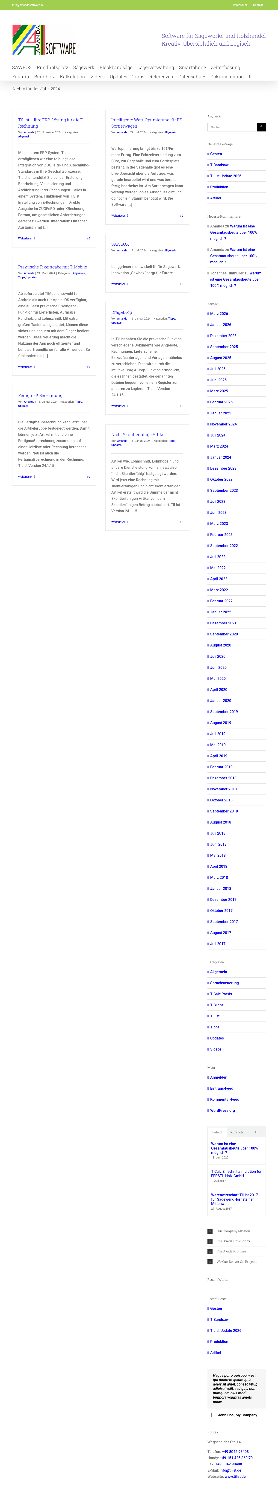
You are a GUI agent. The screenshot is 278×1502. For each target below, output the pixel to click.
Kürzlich (236, 1132)
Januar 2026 (220, 325)
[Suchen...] (232, 127)
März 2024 (219, 446)
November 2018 (223, 789)
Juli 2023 (217, 501)
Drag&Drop (121, 312)
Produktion (219, 187)
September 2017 (224, 922)
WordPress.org (222, 1110)
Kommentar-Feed (224, 1099)
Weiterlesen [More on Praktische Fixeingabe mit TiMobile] (25, 367)
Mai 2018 (218, 855)
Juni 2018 (218, 844)
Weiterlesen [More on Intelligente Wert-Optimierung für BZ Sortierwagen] (118, 215)
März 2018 (219, 877)
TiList (214, 1016)
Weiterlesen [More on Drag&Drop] (118, 406)
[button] (250, 76)
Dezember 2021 (223, 623)
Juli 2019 (217, 734)
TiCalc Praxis (221, 994)
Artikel (215, 198)
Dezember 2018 (223, 778)
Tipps (21, 277)
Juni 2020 (218, 667)
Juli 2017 (217, 944)
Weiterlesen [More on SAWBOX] (118, 284)
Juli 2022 (217, 557)
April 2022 (218, 579)
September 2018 (224, 811)
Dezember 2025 (223, 336)
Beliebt (217, 1132)
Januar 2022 (220, 612)
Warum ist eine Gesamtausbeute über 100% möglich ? (233, 232)
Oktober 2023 (221, 479)
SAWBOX (120, 244)
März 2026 (219, 313)
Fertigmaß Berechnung (40, 395)
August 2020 (220, 645)
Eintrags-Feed (221, 1088)
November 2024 (223, 424)
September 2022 (224, 546)
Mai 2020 (218, 678)
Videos (216, 1049)
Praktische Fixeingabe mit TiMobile (52, 267)
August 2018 (220, 822)
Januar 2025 (220, 413)
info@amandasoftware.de (28, 5)
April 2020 (218, 689)
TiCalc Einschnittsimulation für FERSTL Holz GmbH (236, 1173)
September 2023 (224, 490)
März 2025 (219, 391)
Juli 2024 (217, 435)
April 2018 (218, 866)
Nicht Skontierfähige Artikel (138, 434)
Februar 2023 (221, 535)
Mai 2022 (218, 568)
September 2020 (224, 634)
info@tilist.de (230, 1470)
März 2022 (219, 590)
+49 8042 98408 (235, 1452)
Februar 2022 (221, 601)
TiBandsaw (219, 165)
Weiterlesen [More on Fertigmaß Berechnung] (25, 476)
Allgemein (24, 136)
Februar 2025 (221, 402)
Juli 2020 (217, 656)
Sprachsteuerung (224, 983)
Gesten (216, 154)
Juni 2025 (218, 380)
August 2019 (220, 723)
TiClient (216, 1005)
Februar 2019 (221, 767)
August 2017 (220, 933)
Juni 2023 (218, 512)
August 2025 (220, 358)
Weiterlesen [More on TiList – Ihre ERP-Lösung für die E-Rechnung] (25, 238)
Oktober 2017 (221, 910)
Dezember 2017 (223, 899)
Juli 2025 (217, 369)
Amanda (29, 132)
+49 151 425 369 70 (236, 1458)
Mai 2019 (218, 745)
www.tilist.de (235, 1476)
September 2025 (224, 347)
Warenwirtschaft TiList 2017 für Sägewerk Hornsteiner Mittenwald (234, 1199)
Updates (32, 277)
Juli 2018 (217, 833)
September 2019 (224, 712)
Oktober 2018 (221, 800)
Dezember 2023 (223, 468)
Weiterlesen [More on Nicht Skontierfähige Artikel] (118, 522)
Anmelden (218, 1077)
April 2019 (218, 756)
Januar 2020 (220, 701)
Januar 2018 (220, 888)
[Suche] (261, 127)
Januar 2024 (220, 457)
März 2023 (219, 523)
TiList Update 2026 (225, 176)
